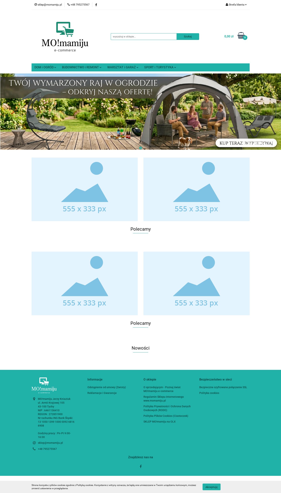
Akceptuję (211, 486)
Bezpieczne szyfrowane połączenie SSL (223, 387)
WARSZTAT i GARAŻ (122, 67)
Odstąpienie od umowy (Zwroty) (106, 387)
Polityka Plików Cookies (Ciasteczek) (165, 415)
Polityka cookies (209, 392)
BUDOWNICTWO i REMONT (82, 67)
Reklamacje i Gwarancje (102, 392)
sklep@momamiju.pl (50, 442)
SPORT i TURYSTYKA (160, 67)
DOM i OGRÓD (45, 67)
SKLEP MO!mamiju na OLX (159, 421)
